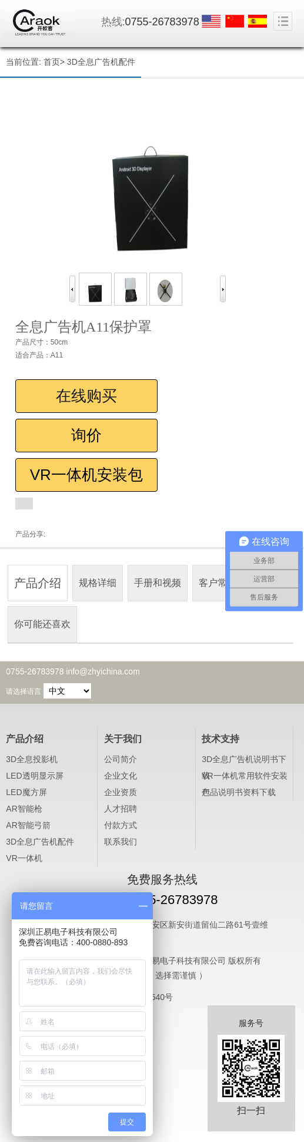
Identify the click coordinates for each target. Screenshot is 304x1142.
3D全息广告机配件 (101, 62)
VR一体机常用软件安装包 (244, 777)
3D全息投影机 (32, 759)
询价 (86, 435)
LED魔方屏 (26, 792)
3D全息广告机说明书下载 (244, 760)
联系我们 (120, 841)
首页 (52, 62)
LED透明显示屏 (34, 775)
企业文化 (120, 775)
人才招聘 (120, 808)
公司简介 (120, 759)
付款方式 (120, 825)
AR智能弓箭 (28, 825)
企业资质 (120, 792)
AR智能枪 (24, 808)
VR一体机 (24, 858)
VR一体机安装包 (86, 475)
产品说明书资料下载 (239, 792)
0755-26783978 (162, 22)
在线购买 (86, 396)
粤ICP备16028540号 (135, 997)
